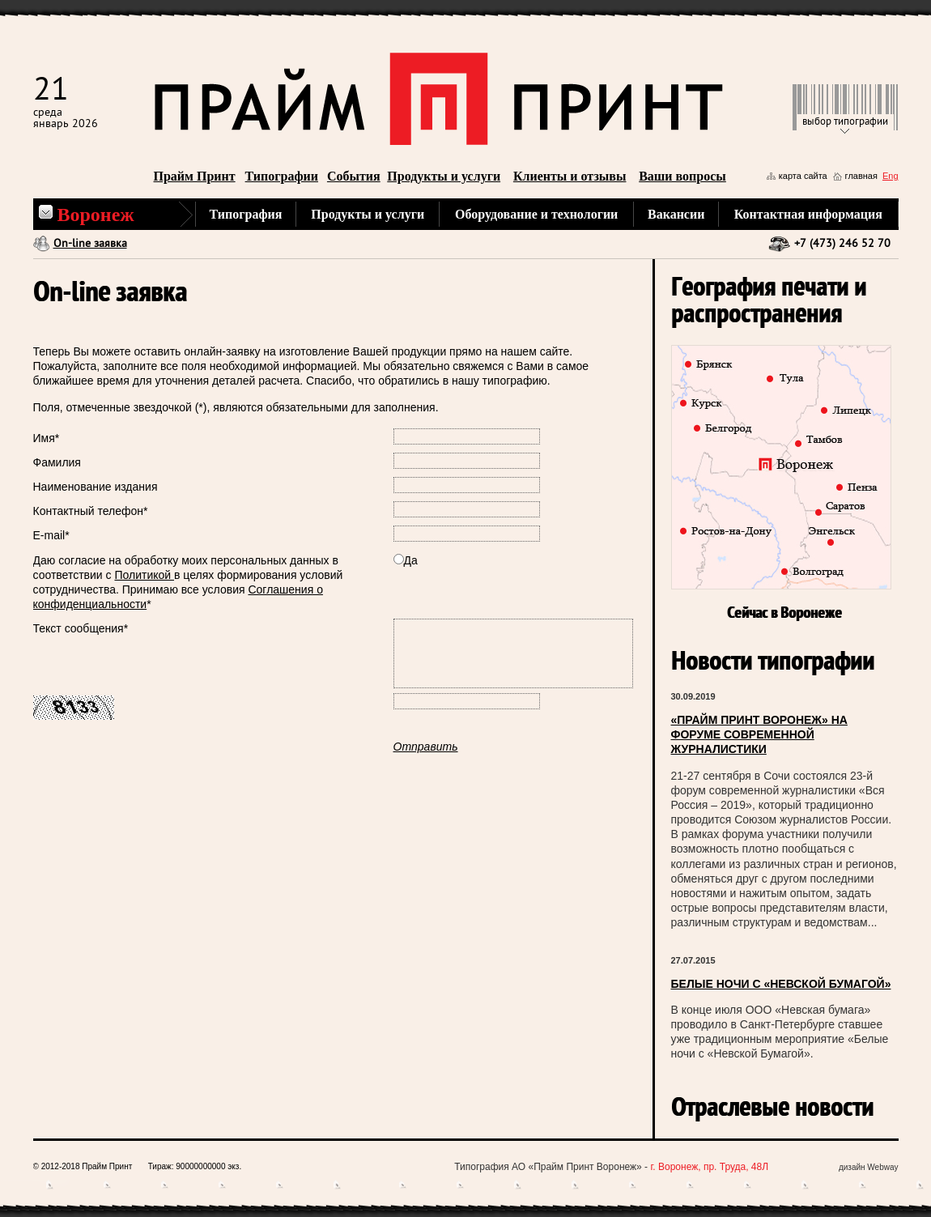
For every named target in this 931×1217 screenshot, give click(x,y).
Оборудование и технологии (536, 214)
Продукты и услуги (443, 176)
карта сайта (803, 176)
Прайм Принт (195, 176)
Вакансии (676, 214)
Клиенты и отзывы (570, 176)
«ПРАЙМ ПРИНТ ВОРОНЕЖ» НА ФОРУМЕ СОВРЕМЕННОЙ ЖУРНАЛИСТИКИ (759, 734)
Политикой (144, 574)
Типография (246, 214)
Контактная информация (808, 214)
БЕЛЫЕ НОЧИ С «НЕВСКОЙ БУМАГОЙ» (781, 983)
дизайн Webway (869, 1167)
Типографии (281, 176)
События (353, 176)
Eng (890, 176)
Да (405, 560)
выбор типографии (845, 122)
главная (861, 176)
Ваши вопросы (682, 176)
